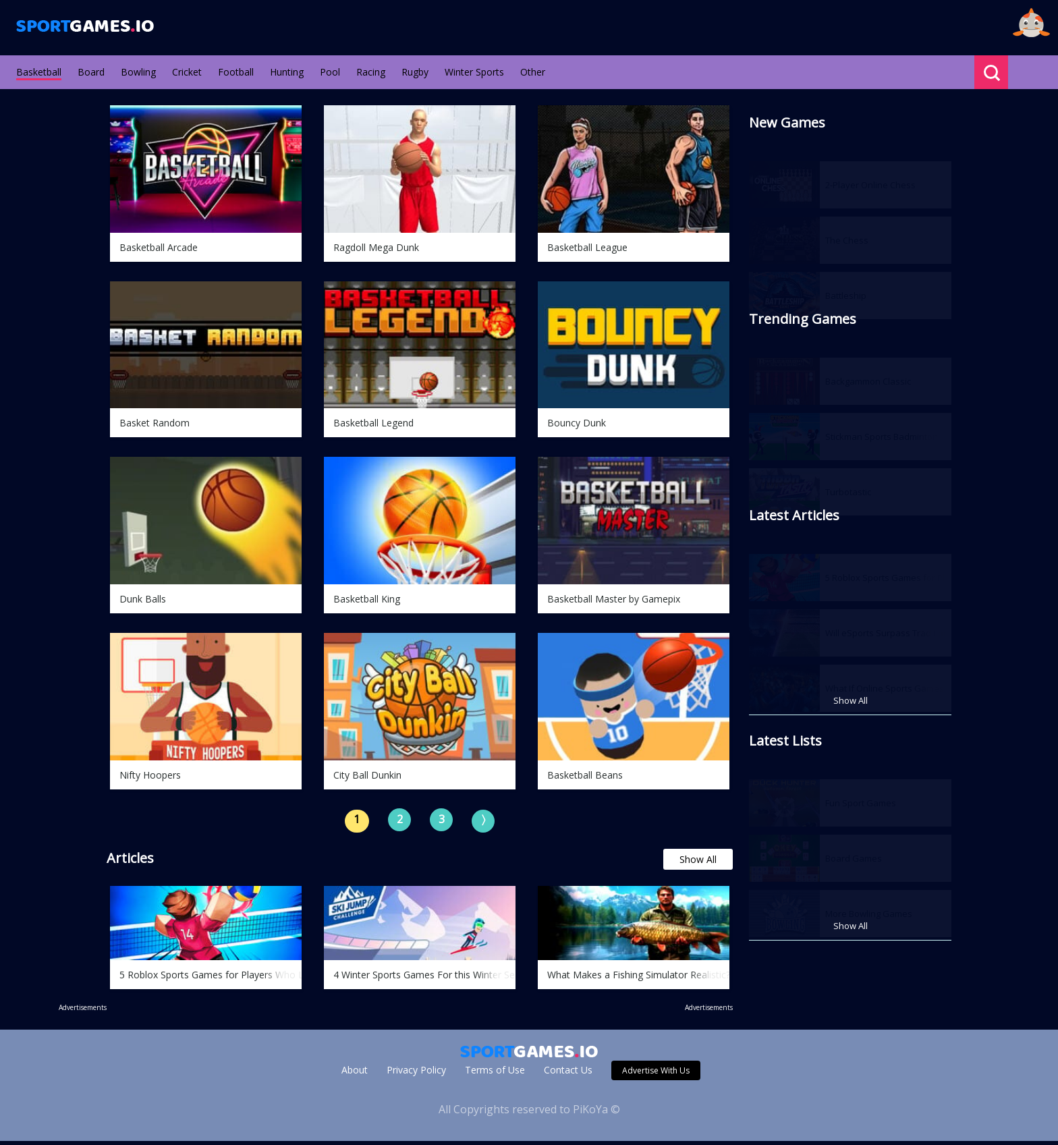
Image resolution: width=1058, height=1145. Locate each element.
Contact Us (568, 1073)
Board (91, 71)
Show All (698, 864)
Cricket (187, 71)
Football (236, 71)
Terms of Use (495, 1073)
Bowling (138, 71)
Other (532, 71)
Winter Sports (474, 71)
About (354, 1073)
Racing (370, 71)
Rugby (414, 71)
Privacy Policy (416, 1073)
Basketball (38, 71)
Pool (330, 71)
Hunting (287, 71)
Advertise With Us (656, 1074)
